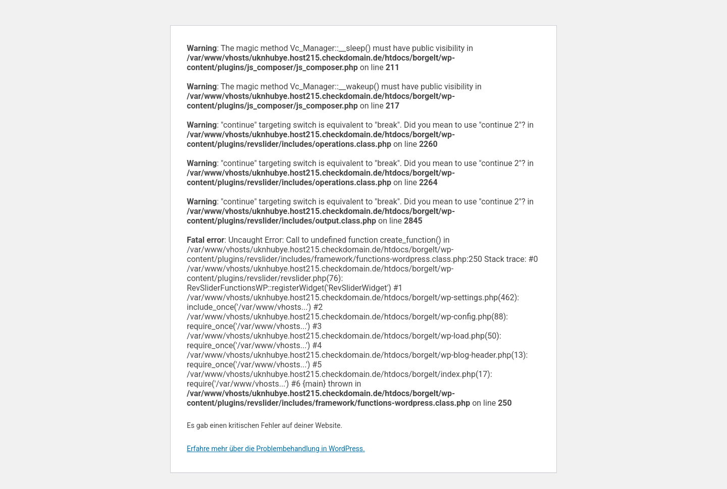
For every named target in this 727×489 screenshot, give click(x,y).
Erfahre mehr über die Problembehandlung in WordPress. (276, 449)
